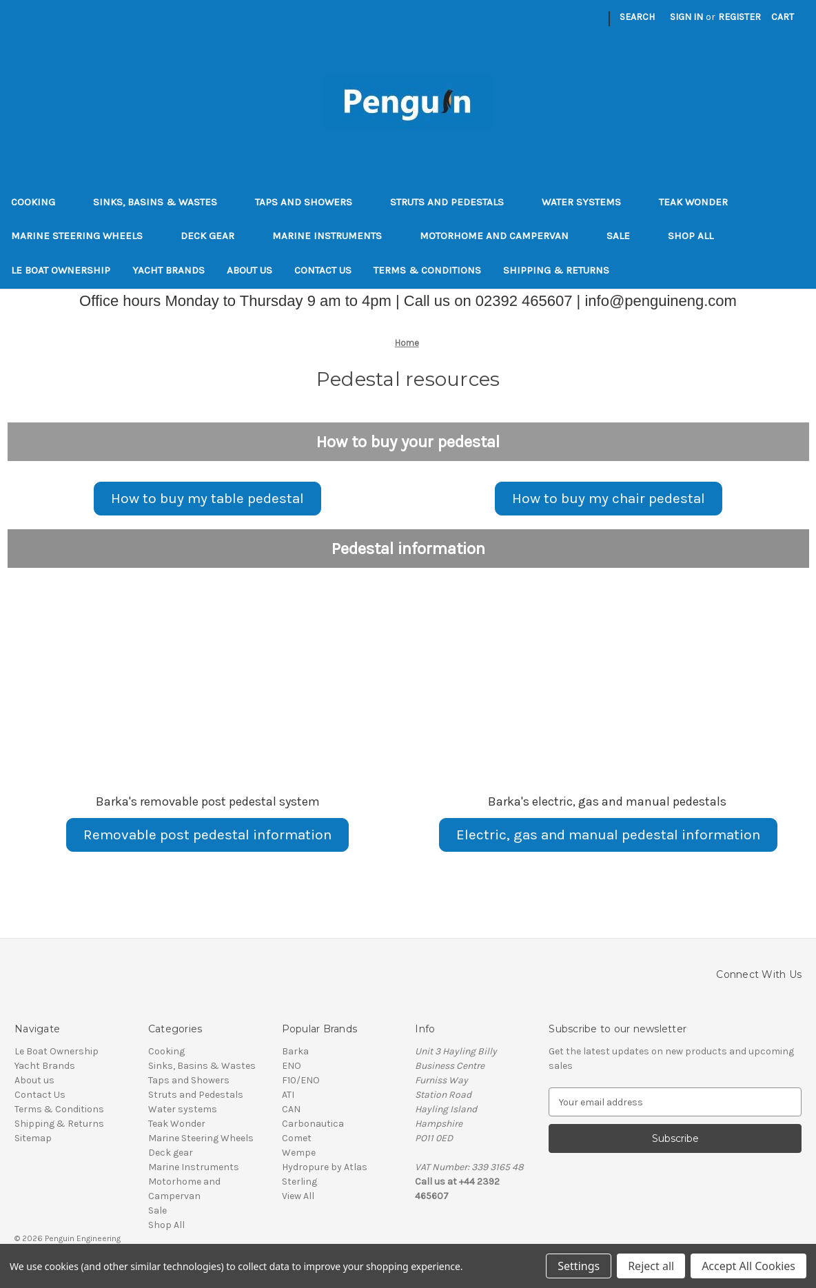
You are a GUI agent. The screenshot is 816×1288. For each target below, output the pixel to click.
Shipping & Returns (556, 270)
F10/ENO (301, 1080)
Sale (626, 235)
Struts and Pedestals (455, 202)
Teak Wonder (693, 202)
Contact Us (322, 270)
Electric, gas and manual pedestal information (608, 834)
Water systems (589, 202)
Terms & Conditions (427, 270)
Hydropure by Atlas (324, 1167)
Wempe (299, 1152)
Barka (295, 1051)
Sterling (299, 1181)
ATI (288, 1095)
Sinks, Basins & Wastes (163, 202)
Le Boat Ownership (60, 270)
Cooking (41, 202)
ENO (291, 1066)
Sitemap (33, 1138)
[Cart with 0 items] (783, 17)
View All (298, 1196)
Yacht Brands (168, 270)
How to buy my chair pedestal (608, 498)
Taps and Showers (311, 202)
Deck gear (215, 235)
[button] (207, 499)
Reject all (651, 1266)
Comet (297, 1138)
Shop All (690, 235)
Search (637, 17)
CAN (291, 1109)
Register (739, 17)
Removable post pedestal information (207, 834)
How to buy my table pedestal (207, 498)
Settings (579, 1266)
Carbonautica (313, 1123)
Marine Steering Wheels (85, 235)
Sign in (686, 17)
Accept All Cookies (748, 1266)
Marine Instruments (335, 235)
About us (249, 270)
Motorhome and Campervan (502, 235)
